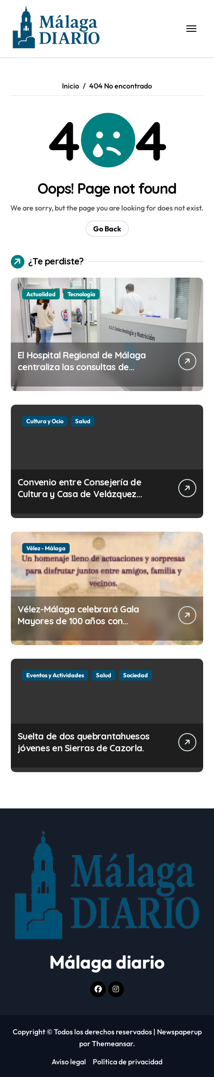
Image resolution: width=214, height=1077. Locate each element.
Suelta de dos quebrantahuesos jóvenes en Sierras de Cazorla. (83, 742)
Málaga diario (107, 961)
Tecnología (81, 294)
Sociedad (135, 675)
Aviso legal (69, 1061)
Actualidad (41, 294)
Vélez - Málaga (46, 548)
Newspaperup (179, 1031)
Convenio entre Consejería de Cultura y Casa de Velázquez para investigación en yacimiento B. (87, 499)
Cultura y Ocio (44, 421)
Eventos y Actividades (55, 675)
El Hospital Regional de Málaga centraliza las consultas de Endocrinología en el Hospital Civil (87, 366)
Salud (82, 421)
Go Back (107, 228)
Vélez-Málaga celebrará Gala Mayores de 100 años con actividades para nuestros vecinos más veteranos (78, 626)
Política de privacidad (127, 1061)
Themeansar (112, 1043)
